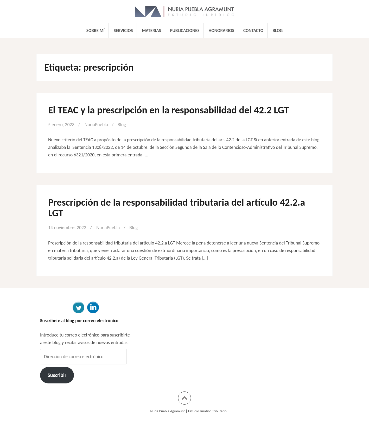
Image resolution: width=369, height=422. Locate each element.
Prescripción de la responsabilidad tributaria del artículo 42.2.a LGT (176, 207)
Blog (277, 30)
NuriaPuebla (96, 124)
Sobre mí (95, 30)
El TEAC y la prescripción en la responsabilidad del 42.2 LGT (168, 110)
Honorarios (221, 30)
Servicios (123, 30)
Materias (151, 30)
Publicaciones (185, 30)
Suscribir (57, 375)
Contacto (253, 30)
